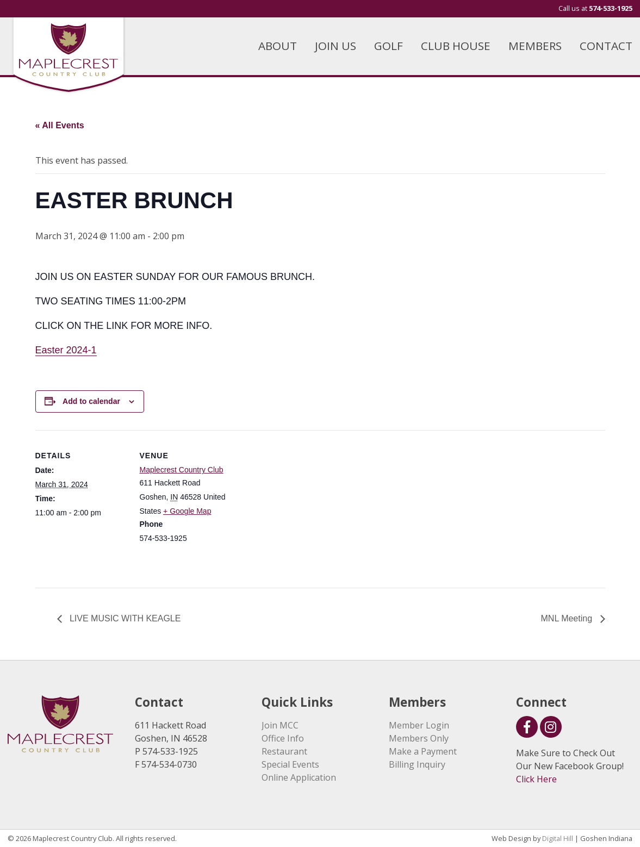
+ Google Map (187, 511)
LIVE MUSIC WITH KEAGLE (124, 618)
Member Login (419, 725)
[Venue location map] (301, 505)
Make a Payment (423, 751)
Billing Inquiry (417, 764)
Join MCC (280, 725)
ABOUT (277, 45)
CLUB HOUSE (455, 45)
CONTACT (606, 45)
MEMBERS (535, 45)
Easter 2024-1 (66, 350)
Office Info (283, 738)
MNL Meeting (568, 618)
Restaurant (284, 751)
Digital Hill (557, 838)
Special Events (290, 764)
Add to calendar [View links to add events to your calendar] (91, 401)
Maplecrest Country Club (181, 469)
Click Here (536, 779)
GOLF (388, 45)
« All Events (59, 125)
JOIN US (335, 45)
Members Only (419, 738)
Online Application (299, 777)
